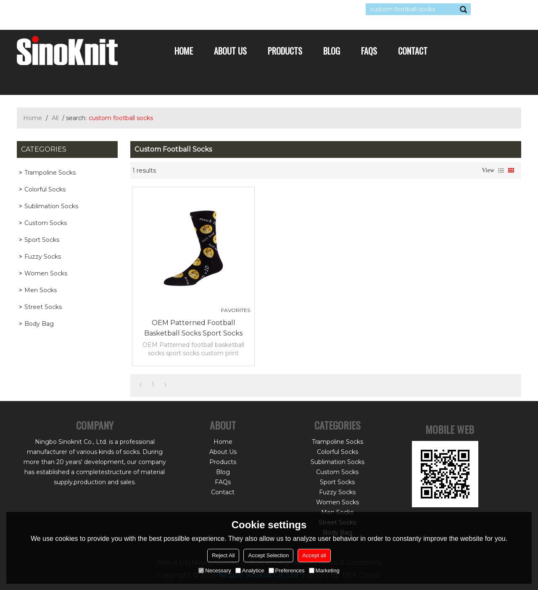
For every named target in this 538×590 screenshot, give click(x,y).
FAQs (369, 51)
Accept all (314, 555)
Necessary (214, 570)
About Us (230, 51)
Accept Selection (268, 555)
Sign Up (94, 9)
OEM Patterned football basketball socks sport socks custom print (193, 328)
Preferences (287, 570)
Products (285, 51)
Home (183, 51)
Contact (412, 51)
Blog (331, 51)
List (501, 170)
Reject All (223, 555)
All (55, 118)
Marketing (324, 570)
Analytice (249, 570)
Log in (68, 9)
